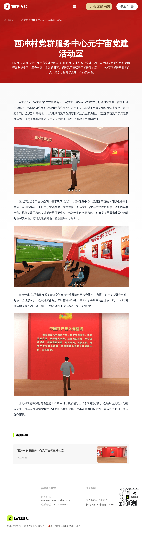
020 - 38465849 (60, 504)
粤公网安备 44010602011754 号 (64, 526)
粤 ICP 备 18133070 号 (34, 526)
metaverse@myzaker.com (55, 500)
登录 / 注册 (127, 6)
